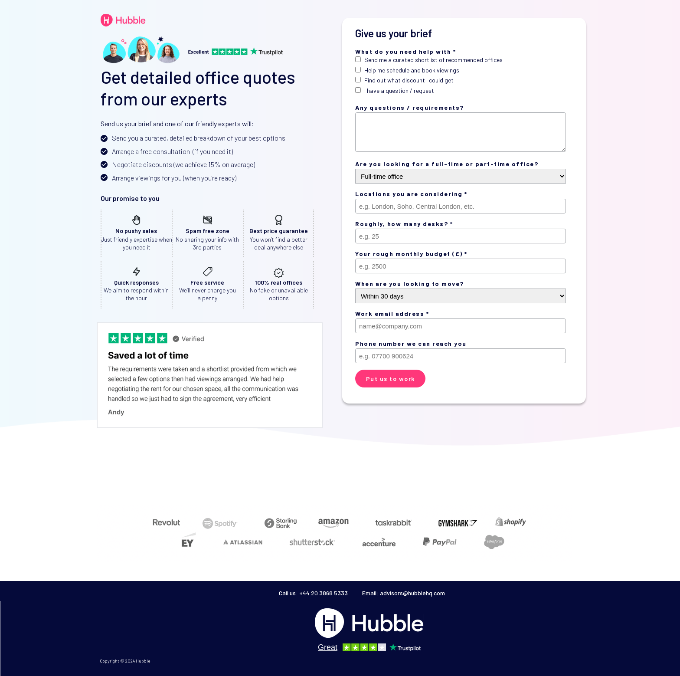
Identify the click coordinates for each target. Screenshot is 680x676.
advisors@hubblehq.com (412, 593)
